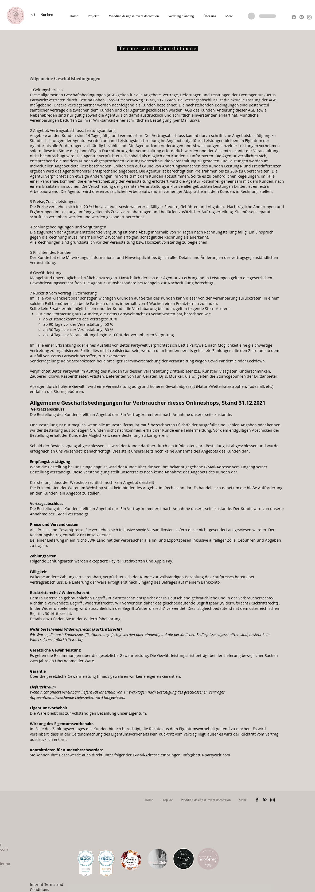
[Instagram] (309, 17)
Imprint (36, 884)
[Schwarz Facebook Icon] (257, 800)
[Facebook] (294, 17)
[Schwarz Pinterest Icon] (265, 800)
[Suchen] (49, 14)
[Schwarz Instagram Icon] (272, 800)
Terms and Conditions (46, 887)
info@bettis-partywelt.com (206, 754)
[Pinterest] (302, 17)
